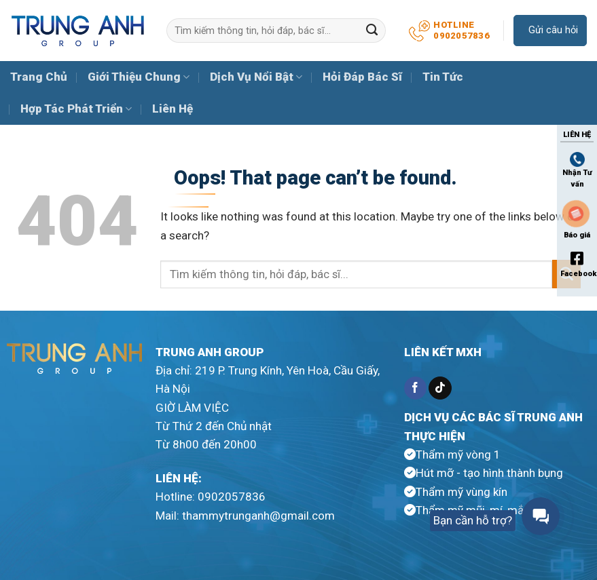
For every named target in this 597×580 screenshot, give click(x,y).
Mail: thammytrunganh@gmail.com (245, 515)
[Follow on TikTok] (440, 388)
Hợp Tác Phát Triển (76, 108)
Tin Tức (442, 76)
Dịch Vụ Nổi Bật (256, 76)
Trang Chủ (38, 76)
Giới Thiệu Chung (138, 76)
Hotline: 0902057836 (211, 496)
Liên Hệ (172, 108)
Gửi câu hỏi (552, 30)
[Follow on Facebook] (415, 388)
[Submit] (372, 30)
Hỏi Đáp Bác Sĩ (362, 76)
